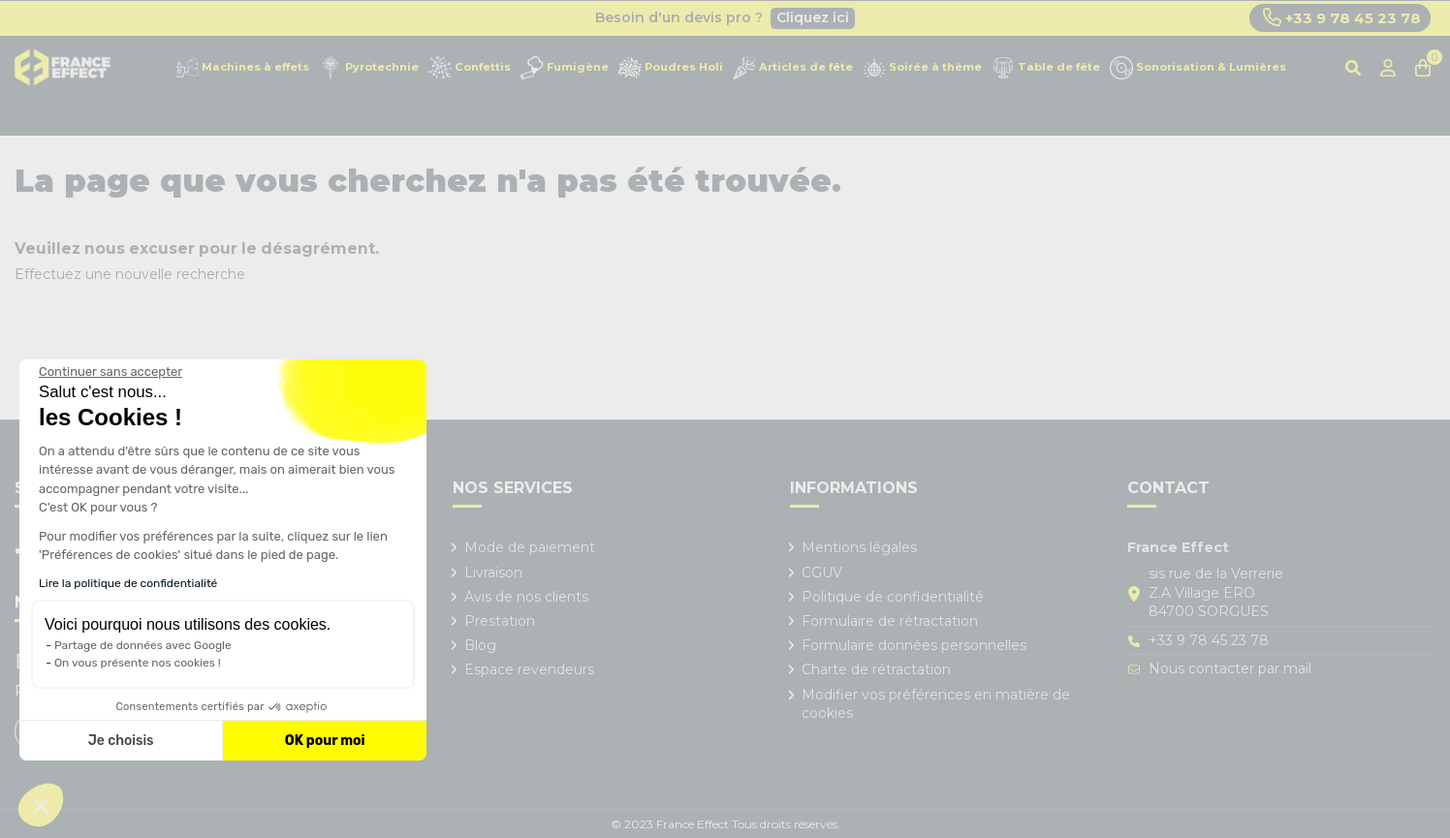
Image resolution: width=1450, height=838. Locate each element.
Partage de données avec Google (143, 645)
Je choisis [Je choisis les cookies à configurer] (121, 740)
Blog (480, 645)
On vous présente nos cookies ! (137, 662)
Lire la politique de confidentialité (128, 583)
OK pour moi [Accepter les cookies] (325, 740)
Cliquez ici (812, 17)
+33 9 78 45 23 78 (1342, 17)
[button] (40, 805)
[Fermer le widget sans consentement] (110, 372)
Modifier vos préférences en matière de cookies (936, 704)
